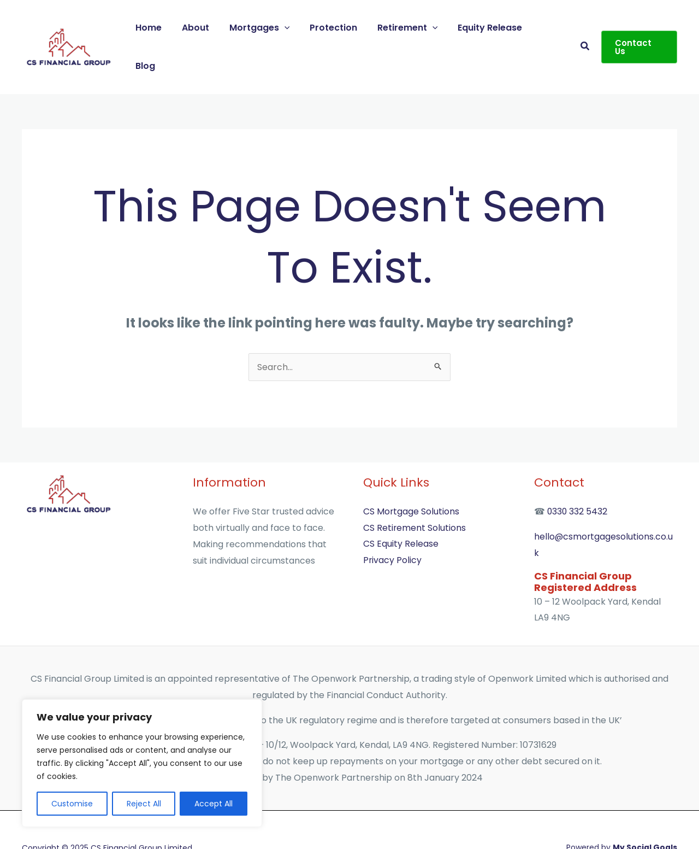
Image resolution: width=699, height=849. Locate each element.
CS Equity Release (401, 508)
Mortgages (268, 28)
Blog (550, 28)
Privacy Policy (392, 524)
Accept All (213, 803)
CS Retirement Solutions (414, 492)
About (207, 28)
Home (163, 28)
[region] (142, 763)
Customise (72, 803)
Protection (339, 28)
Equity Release (491, 28)
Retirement (411, 28)
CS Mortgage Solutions (411, 476)
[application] (293, 28)
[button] (585, 29)
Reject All (144, 803)
